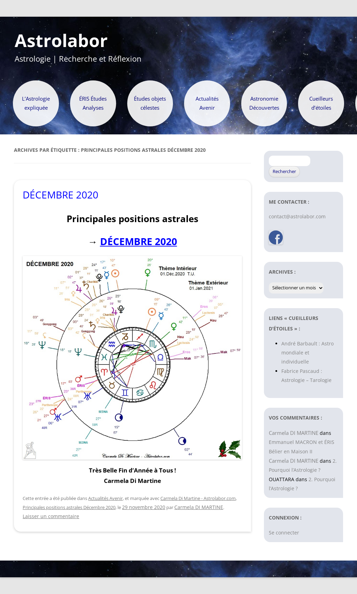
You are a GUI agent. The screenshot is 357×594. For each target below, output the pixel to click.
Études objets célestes (150, 103)
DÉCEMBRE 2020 (60, 194)
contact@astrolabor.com (297, 216)
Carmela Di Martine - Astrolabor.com (198, 498)
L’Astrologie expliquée (36, 103)
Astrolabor (61, 41)
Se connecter (284, 532)
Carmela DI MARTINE (198, 507)
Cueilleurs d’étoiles (321, 103)
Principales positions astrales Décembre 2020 (69, 507)
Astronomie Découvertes (264, 103)
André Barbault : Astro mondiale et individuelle (307, 352)
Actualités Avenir (207, 103)
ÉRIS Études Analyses (93, 103)
